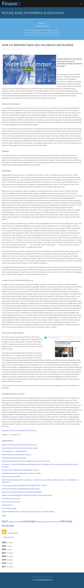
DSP (51, 522)
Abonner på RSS (12, 533)
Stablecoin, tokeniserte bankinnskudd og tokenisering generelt (22, 492)
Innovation (56, 522)
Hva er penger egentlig (9, 508)
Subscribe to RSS (8, 537)
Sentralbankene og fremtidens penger (14, 458)
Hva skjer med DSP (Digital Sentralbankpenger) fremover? (20, 470)
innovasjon (12, 430)
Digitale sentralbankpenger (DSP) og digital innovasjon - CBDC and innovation (27, 495)
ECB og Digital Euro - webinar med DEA (14, 451)
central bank (18, 522)
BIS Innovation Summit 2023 (11, 502)
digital (47, 522)
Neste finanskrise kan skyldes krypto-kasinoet (16, 454)
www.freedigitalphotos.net (43, 580)
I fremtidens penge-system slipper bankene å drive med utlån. (21, 473)
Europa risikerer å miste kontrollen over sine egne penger (20, 448)
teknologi (5, 430)
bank (17, 430)
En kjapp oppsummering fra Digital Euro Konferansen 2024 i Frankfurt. (24, 485)
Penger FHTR (24, 430)
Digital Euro (41, 522)
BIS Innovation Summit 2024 (11, 476)
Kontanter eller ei (7, 505)
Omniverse (54, 417)
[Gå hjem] (11, 3)
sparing (11, 522)
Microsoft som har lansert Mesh (44, 407)
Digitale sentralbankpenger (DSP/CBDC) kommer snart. (19, 445)
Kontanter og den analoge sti (11, 498)
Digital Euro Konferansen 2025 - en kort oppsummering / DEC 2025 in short (26, 461)
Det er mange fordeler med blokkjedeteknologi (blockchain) (21, 489)
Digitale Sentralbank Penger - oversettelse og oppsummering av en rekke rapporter (28, 512)
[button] (81, 3)
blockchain (32, 430)
